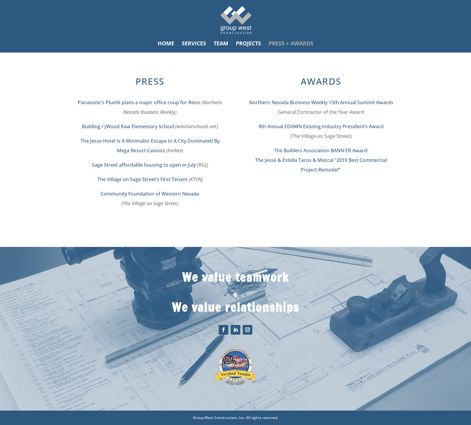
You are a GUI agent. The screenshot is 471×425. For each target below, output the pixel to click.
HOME (166, 44)
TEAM (221, 44)
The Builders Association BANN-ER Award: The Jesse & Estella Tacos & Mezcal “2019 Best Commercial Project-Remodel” (321, 160)
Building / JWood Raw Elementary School (128, 126)
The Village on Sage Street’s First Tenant (142, 179)
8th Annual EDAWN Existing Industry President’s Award (321, 126)
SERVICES (194, 44)
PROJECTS (248, 44)
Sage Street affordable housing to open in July (144, 165)
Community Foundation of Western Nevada (150, 193)
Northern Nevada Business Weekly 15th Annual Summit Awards (321, 102)
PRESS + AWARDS (291, 44)
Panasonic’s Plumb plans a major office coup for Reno (139, 102)
